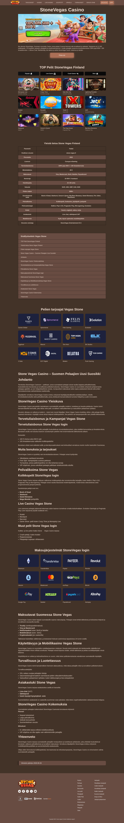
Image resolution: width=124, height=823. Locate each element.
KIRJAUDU (104, 2)
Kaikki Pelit (80, 796)
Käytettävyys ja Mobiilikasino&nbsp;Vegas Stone (36, 281)
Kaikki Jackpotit (98, 791)
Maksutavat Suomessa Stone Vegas (32, 277)
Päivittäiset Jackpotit (100, 783)
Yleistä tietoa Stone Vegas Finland (31, 245)
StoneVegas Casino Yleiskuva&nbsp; (32, 261)
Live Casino (51, 74)
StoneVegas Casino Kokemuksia (31, 293)
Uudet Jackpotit (98, 786)
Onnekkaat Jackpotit (100, 788)
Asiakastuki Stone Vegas (28, 289)
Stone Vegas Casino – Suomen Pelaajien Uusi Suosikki (38, 253)
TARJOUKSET (30, 2)
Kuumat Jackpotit (99, 794)
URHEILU (69, 2)
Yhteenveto (24, 297)
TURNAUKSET (79, 2)
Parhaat (79, 783)
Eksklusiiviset (81, 802)
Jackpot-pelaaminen (100, 799)
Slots (95, 74)
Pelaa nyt (62, 55)
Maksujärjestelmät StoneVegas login (32, 273)
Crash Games (73, 74)
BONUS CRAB (91, 2)
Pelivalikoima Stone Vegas (29, 269)
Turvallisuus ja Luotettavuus (29, 285)
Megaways (80, 805)
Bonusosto (80, 788)
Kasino (79, 780)
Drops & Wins (98, 796)
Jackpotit (96, 780)
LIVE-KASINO (49, 2)
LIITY (111, 2)
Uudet (79, 799)
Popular (28, 74)
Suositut (79, 786)
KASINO (39, 2)
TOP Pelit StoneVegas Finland (30, 241)
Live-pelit (79, 791)
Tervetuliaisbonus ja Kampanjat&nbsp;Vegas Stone (37, 265)
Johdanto (24, 257)
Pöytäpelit (80, 794)
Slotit (78, 810)
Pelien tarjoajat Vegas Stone (30, 249)
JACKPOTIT (59, 2)
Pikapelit (79, 807)
